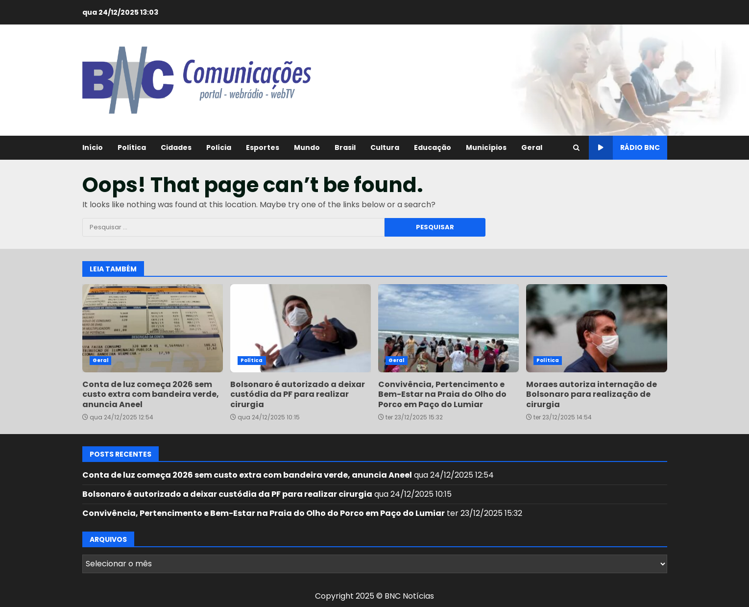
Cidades (176, 147)
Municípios (486, 147)
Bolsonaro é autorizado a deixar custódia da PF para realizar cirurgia (300, 328)
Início (92, 147)
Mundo (307, 147)
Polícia (218, 147)
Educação (432, 147)
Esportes (262, 147)
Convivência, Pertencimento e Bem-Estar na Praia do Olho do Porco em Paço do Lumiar (448, 328)
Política (132, 147)
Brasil (345, 147)
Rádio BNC (624, 148)
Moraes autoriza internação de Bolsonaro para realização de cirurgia (596, 328)
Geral (531, 147)
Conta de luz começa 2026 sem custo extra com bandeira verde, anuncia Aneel (152, 328)
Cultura (384, 147)
